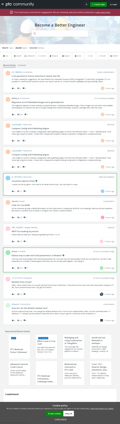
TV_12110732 (17, 278)
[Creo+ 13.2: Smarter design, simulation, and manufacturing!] (101, 373)
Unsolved (22, 65)
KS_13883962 (17, 72)
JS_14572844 (16, 177)
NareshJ (15, 201)
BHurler (14, 251)
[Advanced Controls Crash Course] (19, 373)
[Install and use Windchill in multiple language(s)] (101, 346)
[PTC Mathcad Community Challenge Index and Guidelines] (46, 373)
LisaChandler (16, 124)
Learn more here (102, 12)
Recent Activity (9, 65)
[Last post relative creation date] (109, 88)
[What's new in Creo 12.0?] (46, 346)
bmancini (15, 304)
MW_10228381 (17, 227)
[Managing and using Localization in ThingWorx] (74, 346)
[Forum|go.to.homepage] (20, 4)
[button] (60, 419)
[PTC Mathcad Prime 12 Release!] (19, 346)
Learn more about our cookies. (102, 408)
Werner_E (15, 98)
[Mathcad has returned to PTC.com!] (74, 373)
